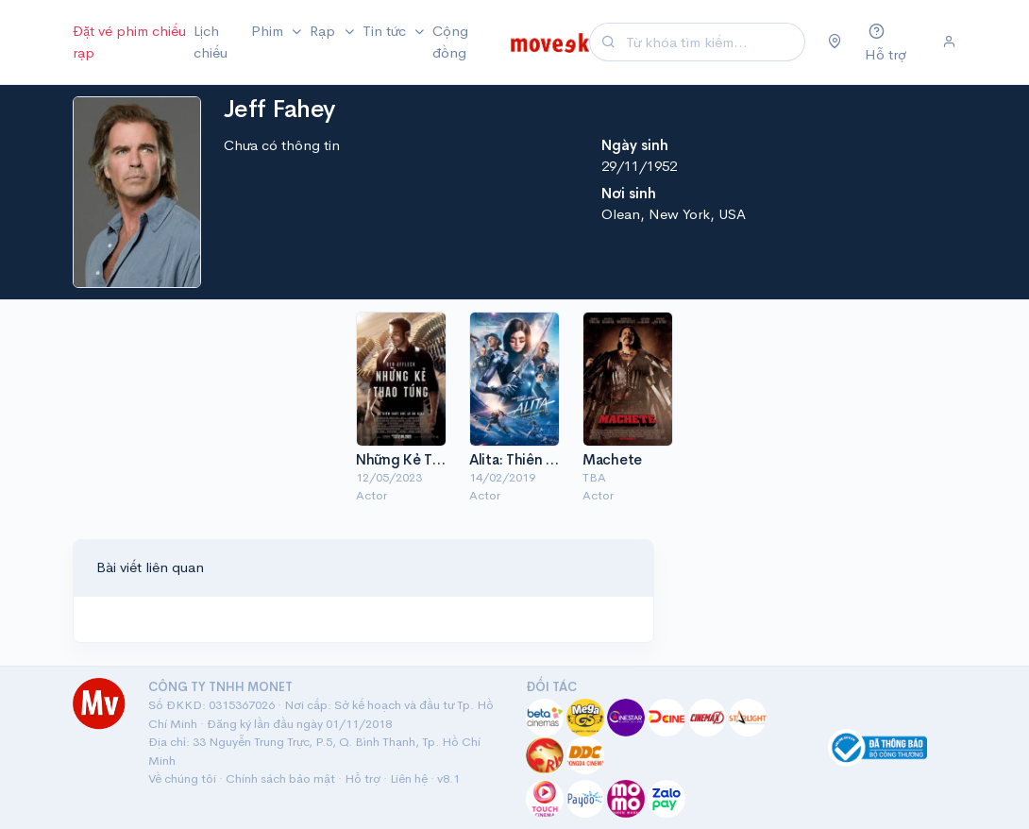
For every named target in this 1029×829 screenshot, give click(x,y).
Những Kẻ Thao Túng (424, 459)
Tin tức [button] (386, 31)
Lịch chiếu (211, 41)
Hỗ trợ (362, 778)
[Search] (712, 42)
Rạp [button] (324, 31)
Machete (612, 459)
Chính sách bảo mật (280, 778)
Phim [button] (269, 31)
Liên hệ (409, 778)
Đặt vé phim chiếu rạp (129, 41)
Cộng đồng (450, 41)
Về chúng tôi (182, 778)
